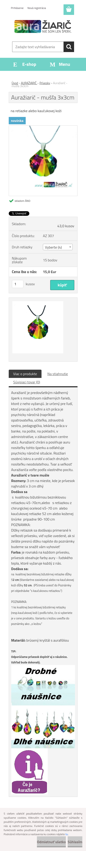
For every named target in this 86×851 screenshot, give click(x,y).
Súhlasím (75, 842)
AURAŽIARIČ (29, 83)
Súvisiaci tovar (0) (26, 382)
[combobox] (58, 247)
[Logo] (43, 26)
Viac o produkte (25, 374)
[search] (69, 47)
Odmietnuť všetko (51, 842)
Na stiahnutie (57, 374)
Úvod (15, 83)
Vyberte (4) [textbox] (53, 247)
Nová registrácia (37, 8)
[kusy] (17, 284)
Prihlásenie (17, 8)
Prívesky (44, 83)
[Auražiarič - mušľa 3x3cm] (43, 127)
